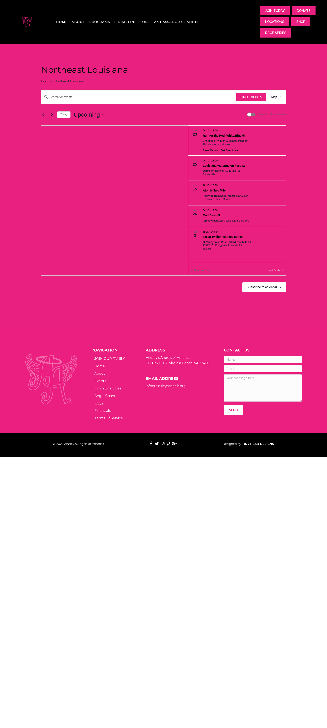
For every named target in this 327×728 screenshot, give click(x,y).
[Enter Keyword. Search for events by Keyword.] (138, 97)
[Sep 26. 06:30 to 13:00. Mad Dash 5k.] (237, 216)
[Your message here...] (263, 388)
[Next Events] (51, 114)
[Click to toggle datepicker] (89, 115)
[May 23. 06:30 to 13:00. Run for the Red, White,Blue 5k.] (237, 140)
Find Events (251, 97)
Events (46, 81)
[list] (237, 194)
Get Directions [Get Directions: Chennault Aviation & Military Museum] (229, 150)
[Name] (263, 359)
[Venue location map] (114, 200)
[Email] (263, 368)
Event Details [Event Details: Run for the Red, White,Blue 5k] (210, 150)
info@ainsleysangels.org (166, 386)
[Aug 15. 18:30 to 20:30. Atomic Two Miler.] (237, 192)
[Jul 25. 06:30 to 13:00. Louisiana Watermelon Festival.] (237, 167)
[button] (233, 410)
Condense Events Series (272, 114)
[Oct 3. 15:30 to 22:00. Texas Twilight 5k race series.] (237, 241)
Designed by (248, 444)
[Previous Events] (43, 114)
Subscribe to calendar (262, 287)
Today (63, 114)
